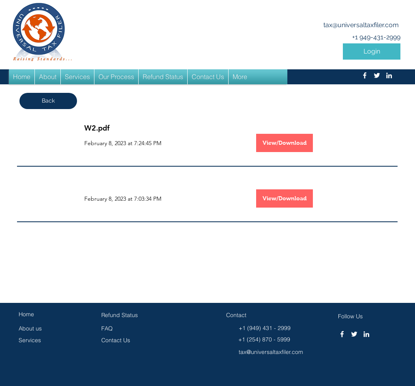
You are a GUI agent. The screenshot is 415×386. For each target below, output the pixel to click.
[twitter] (377, 75)
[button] (371, 51)
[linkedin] (389, 75)
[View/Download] (284, 143)
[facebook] (365, 75)
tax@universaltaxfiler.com (361, 25)
